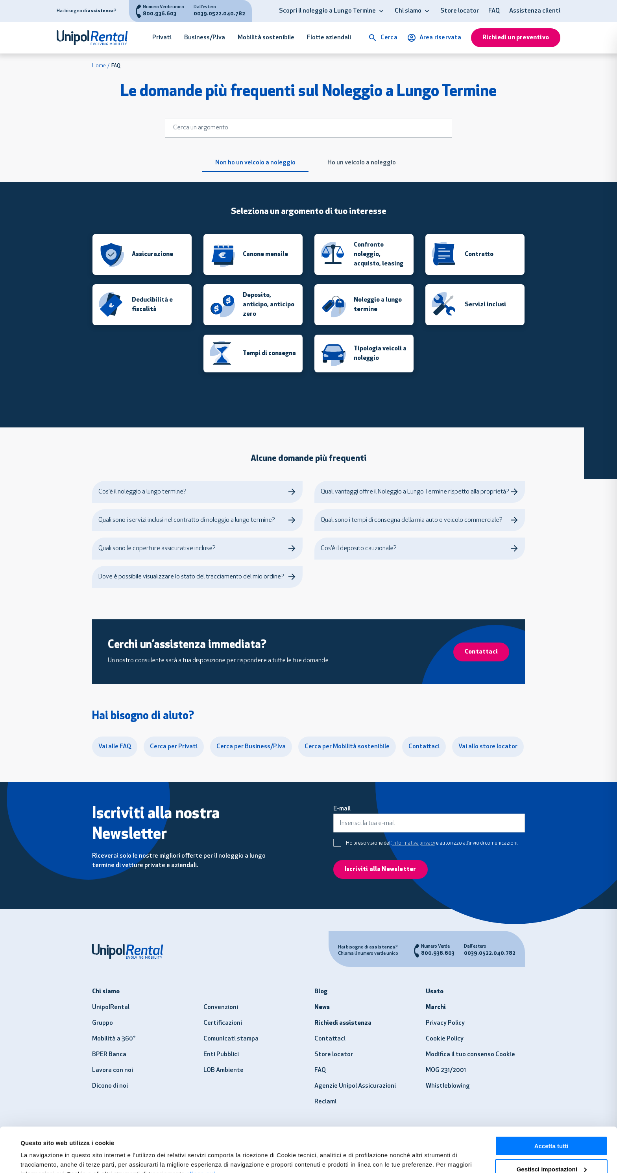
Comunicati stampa (231, 1039)
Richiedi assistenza (342, 1023)
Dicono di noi (110, 1086)
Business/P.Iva (204, 38)
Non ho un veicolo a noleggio (255, 163)
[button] (381, 11)
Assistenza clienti (534, 11)
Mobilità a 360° (114, 1039)
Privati (162, 38)
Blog (320, 992)
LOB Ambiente (223, 1070)
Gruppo (102, 1023)
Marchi (436, 1007)
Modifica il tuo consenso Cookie (470, 1054)
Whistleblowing (448, 1086)
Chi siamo (408, 11)
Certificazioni (222, 1023)
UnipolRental (110, 1007)
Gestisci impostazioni (552, 1130)
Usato (434, 992)
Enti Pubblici (221, 1054)
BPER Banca (109, 1054)
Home (99, 65)
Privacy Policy (445, 1023)
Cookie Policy (445, 1039)
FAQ (494, 11)
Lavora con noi (112, 1070)
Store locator (459, 11)
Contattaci (329, 1039)
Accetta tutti (551, 1107)
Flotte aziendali (329, 38)
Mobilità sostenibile (266, 38)
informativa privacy (413, 843)
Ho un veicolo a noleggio (361, 163)
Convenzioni (220, 1007)
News (322, 1007)
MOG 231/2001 (446, 1070)
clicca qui (201, 1135)
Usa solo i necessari (551, 1153)
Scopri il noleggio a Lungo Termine (327, 11)
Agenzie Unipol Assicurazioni (355, 1086)
